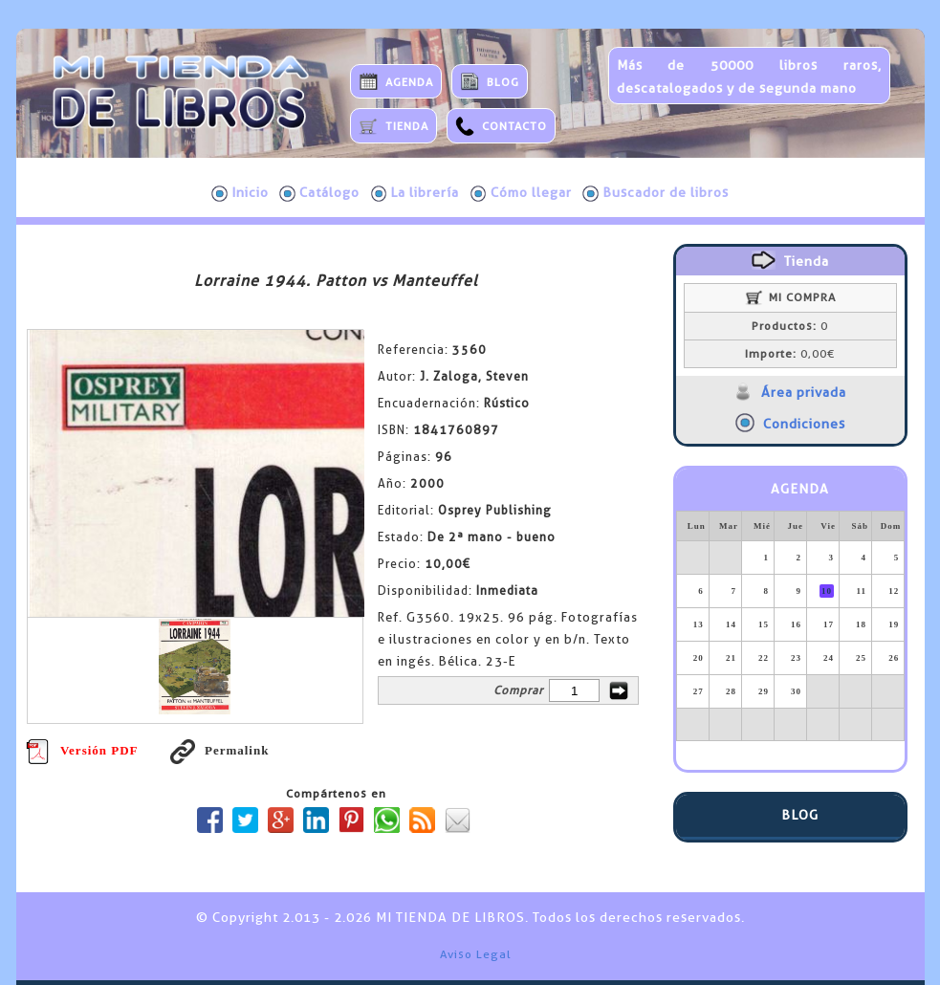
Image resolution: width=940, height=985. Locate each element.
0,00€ (790, 354)
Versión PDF (82, 750)
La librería (415, 193)
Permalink (220, 750)
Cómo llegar (521, 193)
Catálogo (319, 193)
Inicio (240, 193)
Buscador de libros (655, 193)
